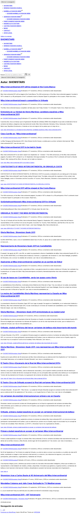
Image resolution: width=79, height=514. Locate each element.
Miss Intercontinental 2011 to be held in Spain (21, 147)
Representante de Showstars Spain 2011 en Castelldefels (26, 246)
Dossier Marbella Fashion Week (18, 13)
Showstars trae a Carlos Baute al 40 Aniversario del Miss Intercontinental (34, 475)
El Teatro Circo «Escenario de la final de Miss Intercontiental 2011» (30, 363)
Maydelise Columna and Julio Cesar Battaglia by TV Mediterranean (31, 483)
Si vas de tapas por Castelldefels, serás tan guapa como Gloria (29, 277)
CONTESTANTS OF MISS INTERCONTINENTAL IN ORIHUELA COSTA (31, 166)
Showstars (14, 316)
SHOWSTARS (8, 5)
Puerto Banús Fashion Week (14, 21)
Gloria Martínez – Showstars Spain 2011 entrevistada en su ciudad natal (33, 312)
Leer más (31, 129)
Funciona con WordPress (8, 512)
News (6, 28)
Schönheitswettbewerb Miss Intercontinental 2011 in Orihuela (28, 202)
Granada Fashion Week (13, 16)
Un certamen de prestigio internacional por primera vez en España (30, 396)
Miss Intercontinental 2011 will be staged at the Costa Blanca (28, 87)
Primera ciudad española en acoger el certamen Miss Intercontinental (32, 431)
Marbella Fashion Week (13, 11)
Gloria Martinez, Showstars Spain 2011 (18, 232)
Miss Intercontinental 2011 (12, 445)
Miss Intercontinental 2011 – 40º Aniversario (20, 495)
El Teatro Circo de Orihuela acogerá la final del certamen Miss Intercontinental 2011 (38, 382)
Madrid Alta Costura (11, 23)
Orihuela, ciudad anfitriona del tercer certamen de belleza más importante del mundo (39, 328)
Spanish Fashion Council (13, 8)
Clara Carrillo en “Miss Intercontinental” (19, 134)
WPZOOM (37, 512)
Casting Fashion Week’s (12, 26)
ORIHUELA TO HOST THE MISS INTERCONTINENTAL (24, 213)
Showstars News (16, 91)
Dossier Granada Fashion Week (18, 19)
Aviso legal (8, 33)
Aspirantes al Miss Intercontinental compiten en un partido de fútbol (31, 262)
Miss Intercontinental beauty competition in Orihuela (24, 100)
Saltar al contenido (6, 36)
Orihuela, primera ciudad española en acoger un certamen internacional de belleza (37, 412)
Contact (7, 30)
